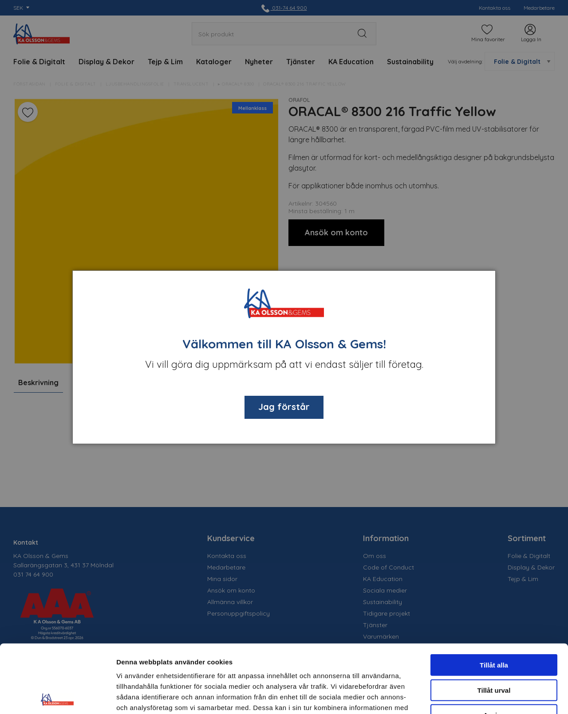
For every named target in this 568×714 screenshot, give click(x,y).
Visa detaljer (482, 696)
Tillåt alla (494, 597)
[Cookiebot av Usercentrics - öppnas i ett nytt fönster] (57, 696)
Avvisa (494, 647)
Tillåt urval (494, 622)
